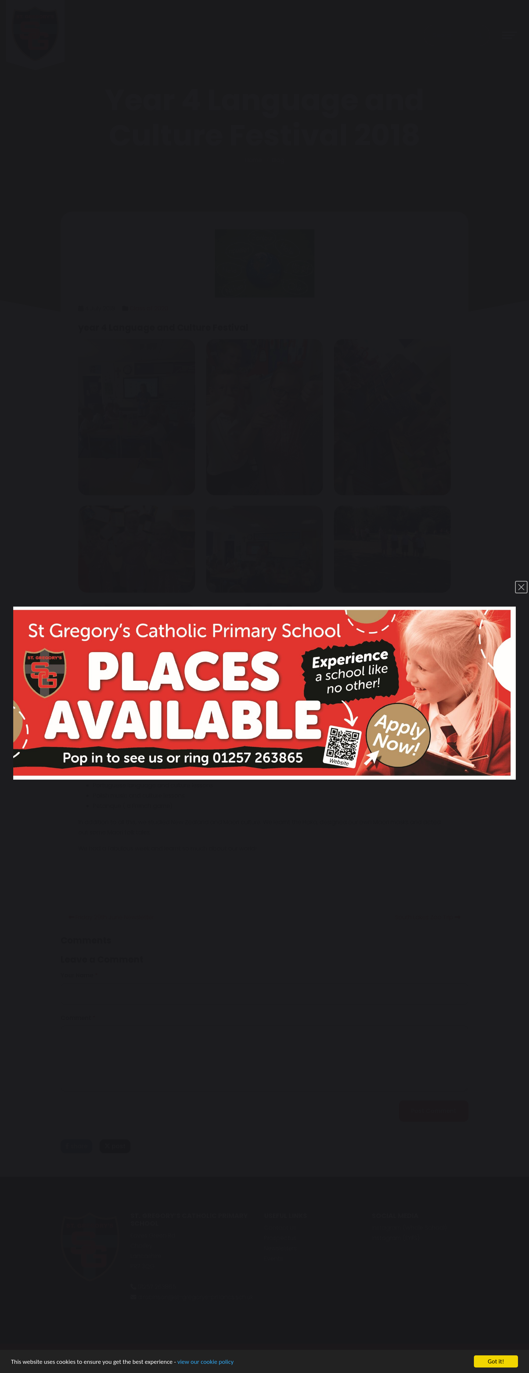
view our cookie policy (205, 1362)
